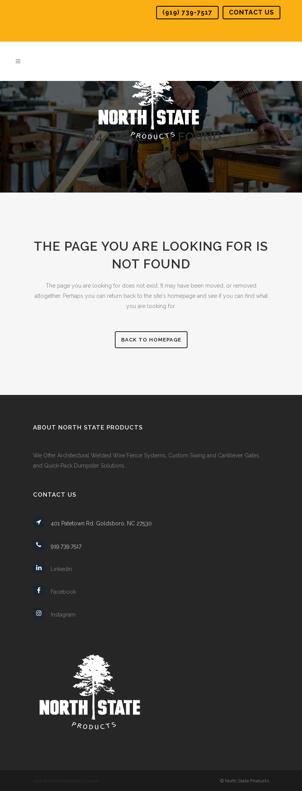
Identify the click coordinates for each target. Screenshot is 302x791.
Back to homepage (151, 340)
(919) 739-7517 (187, 12)
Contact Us (251, 12)
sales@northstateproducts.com (66, 781)
